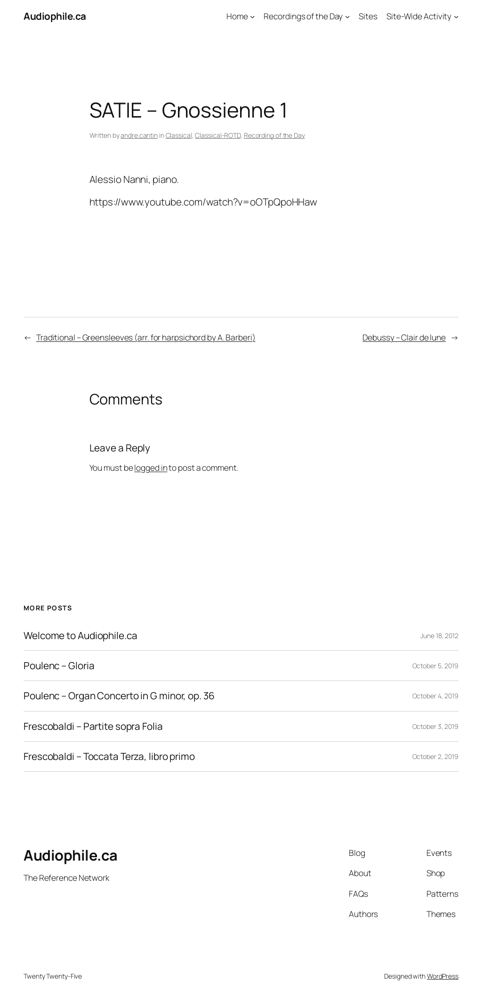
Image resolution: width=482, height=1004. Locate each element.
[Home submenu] (252, 16)
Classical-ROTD (218, 135)
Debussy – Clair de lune (404, 337)
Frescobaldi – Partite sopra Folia (93, 726)
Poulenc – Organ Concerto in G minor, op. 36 (119, 695)
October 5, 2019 (435, 665)
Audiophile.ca (55, 16)
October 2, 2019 (435, 756)
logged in (150, 467)
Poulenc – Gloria (59, 665)
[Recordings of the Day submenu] (347, 16)
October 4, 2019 (435, 695)
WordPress (442, 976)
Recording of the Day (274, 135)
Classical (179, 135)
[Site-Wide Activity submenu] (456, 16)
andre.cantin (139, 135)
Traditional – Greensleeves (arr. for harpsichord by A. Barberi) (146, 337)
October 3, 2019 (435, 726)
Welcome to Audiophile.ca (80, 635)
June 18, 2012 (439, 635)
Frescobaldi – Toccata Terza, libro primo (109, 756)
